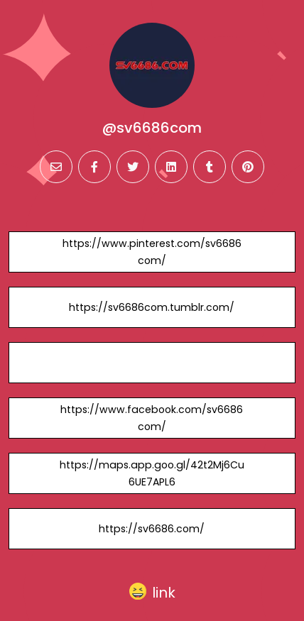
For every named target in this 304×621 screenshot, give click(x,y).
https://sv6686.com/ (152, 529)
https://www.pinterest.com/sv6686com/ (152, 252)
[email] (56, 166)
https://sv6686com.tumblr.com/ (151, 307)
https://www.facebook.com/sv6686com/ (151, 418)
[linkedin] (171, 166)
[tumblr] (209, 166)
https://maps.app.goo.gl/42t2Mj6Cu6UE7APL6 (152, 473)
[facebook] (94, 166)
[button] (152, 592)
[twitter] (132, 166)
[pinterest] (248, 166)
